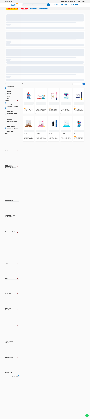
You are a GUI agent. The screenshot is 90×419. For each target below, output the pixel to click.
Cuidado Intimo (10, 104)
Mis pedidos (75, 4)
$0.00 (13, 376)
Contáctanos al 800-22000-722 (67, 1)
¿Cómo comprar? (9, 1)
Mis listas (56, 4)
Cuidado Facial (10, 109)
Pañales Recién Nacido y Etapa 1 (12, 122)
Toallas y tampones (11, 126)
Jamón (8, 96)
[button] (12, 83)
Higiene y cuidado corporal (12, 106)
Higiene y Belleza (10, 86)
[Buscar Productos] (48, 4)
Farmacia (9, 93)
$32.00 (17, 376)
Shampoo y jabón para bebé (12, 128)
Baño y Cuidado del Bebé (12, 113)
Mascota (8, 89)
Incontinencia (9, 119)
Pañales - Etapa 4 (10, 129)
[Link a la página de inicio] (6, 12)
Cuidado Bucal (10, 111)
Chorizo (8, 98)
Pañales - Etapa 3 (10, 131)
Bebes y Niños (10, 88)
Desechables (9, 108)
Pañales (8, 103)
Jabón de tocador (10, 124)
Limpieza (9, 91)
